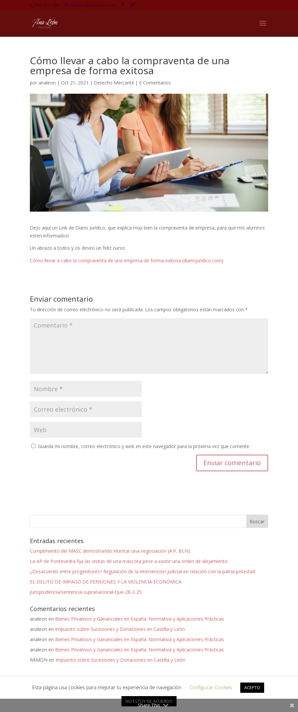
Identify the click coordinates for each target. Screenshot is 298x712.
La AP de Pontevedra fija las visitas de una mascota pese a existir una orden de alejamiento (129, 561)
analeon (47, 82)
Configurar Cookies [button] (210, 687)
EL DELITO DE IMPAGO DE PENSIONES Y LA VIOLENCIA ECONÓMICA (106, 582)
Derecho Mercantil (114, 82)
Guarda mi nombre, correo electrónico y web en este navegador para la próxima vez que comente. (144, 446)
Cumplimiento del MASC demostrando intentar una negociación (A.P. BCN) (110, 551)
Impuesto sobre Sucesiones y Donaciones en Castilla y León (120, 629)
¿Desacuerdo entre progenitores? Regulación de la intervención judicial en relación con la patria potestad (142, 571)
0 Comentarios (155, 82)
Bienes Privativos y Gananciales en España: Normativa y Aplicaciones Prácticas (139, 619)
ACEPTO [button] (252, 687)
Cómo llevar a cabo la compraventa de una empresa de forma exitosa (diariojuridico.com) (126, 260)
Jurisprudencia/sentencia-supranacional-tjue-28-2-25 (86, 592)
